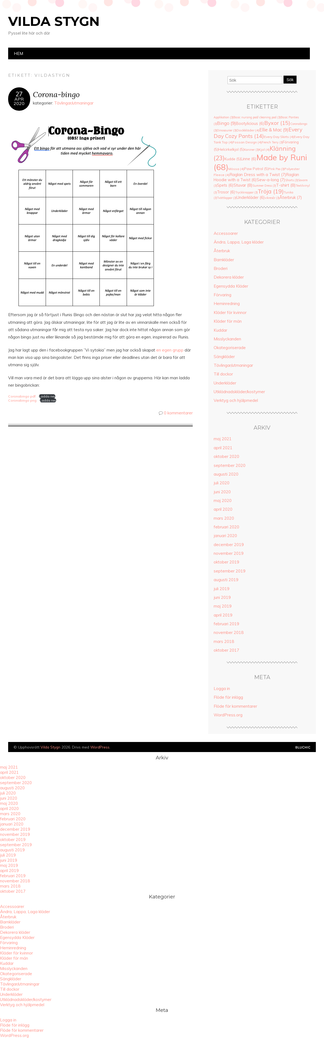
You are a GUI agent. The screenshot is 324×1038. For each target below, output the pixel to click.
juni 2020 (222, 491)
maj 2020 (223, 500)
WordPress (100, 747)
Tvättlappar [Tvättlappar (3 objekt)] (226, 198)
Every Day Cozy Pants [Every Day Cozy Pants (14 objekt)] (258, 132)
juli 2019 (221, 588)
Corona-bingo (56, 94)
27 (19, 94)
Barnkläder (224, 259)
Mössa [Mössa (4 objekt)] (236, 169)
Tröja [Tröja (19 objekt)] (271, 191)
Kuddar (220, 330)
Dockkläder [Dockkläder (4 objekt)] (247, 130)
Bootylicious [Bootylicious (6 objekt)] (250, 123)
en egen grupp (169, 350)
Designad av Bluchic (302, 747)
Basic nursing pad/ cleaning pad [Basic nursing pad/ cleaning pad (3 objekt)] (257, 117)
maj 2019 (223, 606)
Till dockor (223, 374)
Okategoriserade (230, 347)
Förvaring (222, 294)
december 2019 (229, 544)
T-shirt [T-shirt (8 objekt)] (286, 185)
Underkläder (225, 383)
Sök (290, 79)
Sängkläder (224, 356)
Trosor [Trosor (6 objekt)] (226, 192)
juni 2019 (222, 597)
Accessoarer (226, 233)
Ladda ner (47, 396)
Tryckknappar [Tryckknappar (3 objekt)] (246, 192)
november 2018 (229, 632)
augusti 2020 (226, 474)
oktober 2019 (226, 562)
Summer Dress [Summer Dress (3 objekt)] (264, 185)
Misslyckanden (227, 338)
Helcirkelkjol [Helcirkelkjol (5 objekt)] (231, 149)
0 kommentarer (178, 412)
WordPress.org (228, 714)
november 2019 (229, 553)
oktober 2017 (226, 650)
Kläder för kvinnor (230, 312)
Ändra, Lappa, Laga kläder (239, 242)
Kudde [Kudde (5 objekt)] (233, 159)
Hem (18, 53)
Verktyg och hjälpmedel (236, 400)
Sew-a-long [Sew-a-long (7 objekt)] (271, 179)
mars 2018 (224, 641)
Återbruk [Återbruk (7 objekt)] (290, 197)
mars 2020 (224, 518)
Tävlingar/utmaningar (74, 103)
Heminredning (227, 303)
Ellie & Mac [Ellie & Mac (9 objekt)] (273, 130)
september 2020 (229, 465)
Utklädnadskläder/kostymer (239, 391)
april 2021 (223, 447)
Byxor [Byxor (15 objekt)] (277, 122)
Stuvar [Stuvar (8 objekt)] (243, 185)
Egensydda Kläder (231, 286)
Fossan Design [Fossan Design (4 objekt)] (247, 142)
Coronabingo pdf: (22, 396)
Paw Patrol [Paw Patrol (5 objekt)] (256, 169)
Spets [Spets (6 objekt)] (225, 185)
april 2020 (223, 509)
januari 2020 (225, 535)
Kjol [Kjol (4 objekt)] (264, 149)
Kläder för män (228, 321)
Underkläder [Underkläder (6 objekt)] (250, 197)
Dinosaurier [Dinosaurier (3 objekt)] (226, 130)
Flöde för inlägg (228, 697)
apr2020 (19, 101)
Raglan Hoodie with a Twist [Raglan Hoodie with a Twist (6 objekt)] (256, 177)
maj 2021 (223, 438)
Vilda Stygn (54, 21)
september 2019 (229, 571)
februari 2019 (226, 623)
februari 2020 (226, 526)
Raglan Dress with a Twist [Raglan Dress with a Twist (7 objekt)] (257, 174)
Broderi (221, 268)
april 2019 (223, 615)
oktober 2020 (226, 456)
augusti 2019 (226, 579)
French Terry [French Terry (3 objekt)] (272, 142)
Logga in (222, 688)
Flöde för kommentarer (235, 706)
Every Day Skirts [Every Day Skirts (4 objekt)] (279, 137)
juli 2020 (221, 482)
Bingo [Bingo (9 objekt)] (226, 123)
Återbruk (222, 250)
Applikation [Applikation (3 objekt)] (223, 117)
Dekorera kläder (229, 277)
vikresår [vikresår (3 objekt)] (272, 198)
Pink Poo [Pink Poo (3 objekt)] (276, 169)
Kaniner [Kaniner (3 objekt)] (251, 150)
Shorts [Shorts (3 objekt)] (291, 180)
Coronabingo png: (22, 400)
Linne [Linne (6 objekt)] (248, 158)
